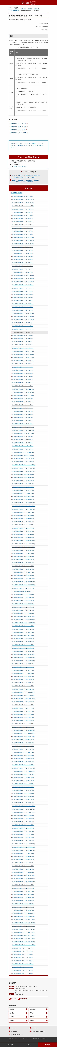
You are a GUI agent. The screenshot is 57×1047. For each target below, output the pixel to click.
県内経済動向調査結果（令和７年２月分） (22, 231)
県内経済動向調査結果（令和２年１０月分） (23, 395)
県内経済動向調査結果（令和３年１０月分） (23, 357)
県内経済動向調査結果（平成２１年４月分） (23, 831)
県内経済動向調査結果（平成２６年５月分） (23, 638)
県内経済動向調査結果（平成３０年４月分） (23, 490)
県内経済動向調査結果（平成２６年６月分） (23, 635)
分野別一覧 (16, 8)
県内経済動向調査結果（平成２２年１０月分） (23, 774)
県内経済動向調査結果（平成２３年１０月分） (23, 736)
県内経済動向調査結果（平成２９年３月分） (23, 531)
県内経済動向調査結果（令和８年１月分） (22, 196)
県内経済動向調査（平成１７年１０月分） (22, 954)
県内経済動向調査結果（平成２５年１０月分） (23, 660)
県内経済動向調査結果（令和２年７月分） (22, 405)
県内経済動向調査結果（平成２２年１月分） (23, 802)
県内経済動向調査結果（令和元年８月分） (22, 439)
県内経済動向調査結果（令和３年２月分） (22, 382)
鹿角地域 (12, 1009)
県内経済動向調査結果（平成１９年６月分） (23, 894)
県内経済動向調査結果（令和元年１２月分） (23, 427)
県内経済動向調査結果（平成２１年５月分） (23, 828)
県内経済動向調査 (18, 177)
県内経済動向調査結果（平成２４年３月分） (23, 720)
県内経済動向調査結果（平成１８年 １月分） (23, 945)
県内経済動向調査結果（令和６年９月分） (22, 247)
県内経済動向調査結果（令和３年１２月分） (23, 351)
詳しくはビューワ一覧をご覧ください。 (21, 145)
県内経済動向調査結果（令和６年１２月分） (23, 237)
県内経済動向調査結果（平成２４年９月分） (23, 701)
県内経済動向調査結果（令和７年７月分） (22, 215)
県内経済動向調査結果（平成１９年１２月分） (23, 875)
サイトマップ (13, 1028)
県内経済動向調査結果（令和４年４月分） (22, 338)
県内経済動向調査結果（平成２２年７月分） (23, 784)
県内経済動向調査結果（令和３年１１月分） (23, 354)
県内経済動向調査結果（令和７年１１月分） (23, 202)
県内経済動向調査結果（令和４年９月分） (22, 322)
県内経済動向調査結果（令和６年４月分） (22, 262)
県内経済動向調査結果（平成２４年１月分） (23, 727)
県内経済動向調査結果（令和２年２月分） (22, 420)
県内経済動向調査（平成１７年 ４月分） (22, 973)
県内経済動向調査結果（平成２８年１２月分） (23, 540)
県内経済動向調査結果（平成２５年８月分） (23, 667)
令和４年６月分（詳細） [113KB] (18, 126)
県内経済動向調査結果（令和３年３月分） (22, 379)
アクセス (13, 998)
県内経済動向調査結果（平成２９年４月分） (23, 528)
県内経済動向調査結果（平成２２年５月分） (23, 790)
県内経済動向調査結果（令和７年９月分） (22, 209)
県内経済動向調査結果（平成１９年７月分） (23, 891)
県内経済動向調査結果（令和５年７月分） (22, 291)
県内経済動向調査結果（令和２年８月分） (22, 401)
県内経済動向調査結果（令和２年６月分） (22, 408)
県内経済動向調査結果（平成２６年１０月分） (23, 622)
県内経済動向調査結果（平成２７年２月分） (23, 610)
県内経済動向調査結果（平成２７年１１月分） (23, 581)
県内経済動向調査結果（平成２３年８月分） (23, 742)
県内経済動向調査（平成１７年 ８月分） (22, 960)
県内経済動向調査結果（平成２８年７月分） (23, 556)
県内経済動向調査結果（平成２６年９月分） (23, 626)
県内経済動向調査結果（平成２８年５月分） (23, 562)
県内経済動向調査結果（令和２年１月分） (22, 423)
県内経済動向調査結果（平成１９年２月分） (23, 907)
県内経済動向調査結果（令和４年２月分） (22, 344)
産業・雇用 (23, 8)
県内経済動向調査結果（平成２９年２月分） (23, 534)
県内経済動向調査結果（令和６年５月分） (22, 259)
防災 (48, 1044)
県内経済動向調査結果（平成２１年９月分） (23, 815)
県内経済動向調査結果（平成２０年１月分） (23, 872)
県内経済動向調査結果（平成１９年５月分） (23, 897)
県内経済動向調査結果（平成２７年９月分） (23, 588)
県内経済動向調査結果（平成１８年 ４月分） (23, 935)
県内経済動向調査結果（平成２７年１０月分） (23, 585)
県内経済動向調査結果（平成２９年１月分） (23, 537)
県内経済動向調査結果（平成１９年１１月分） (23, 878)
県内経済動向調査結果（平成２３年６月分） (23, 749)
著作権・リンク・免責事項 (38, 1031)
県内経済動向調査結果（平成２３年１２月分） (23, 730)
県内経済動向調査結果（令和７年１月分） (22, 234)
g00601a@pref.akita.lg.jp (20, 166)
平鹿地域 (12, 1020)
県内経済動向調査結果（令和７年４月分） (22, 225)
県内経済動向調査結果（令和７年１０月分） (23, 206)
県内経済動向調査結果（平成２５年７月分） (23, 670)
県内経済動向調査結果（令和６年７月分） (22, 253)
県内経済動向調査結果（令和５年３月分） (22, 303)
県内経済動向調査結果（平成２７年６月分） (23, 597)
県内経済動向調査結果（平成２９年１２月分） (23, 502)
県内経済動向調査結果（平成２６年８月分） (23, 629)
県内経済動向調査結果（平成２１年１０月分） (23, 812)
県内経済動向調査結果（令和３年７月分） (22, 367)
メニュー (10, 1044)
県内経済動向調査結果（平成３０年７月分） (23, 480)
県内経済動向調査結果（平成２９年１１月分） (23, 506)
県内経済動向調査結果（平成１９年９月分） (23, 885)
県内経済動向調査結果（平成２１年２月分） (23, 837)
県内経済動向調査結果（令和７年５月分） (22, 221)
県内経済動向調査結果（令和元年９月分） (22, 436)
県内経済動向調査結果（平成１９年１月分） (23, 910)
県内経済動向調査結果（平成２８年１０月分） (23, 547)
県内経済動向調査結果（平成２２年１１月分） (23, 771)
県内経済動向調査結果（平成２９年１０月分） (23, 509)
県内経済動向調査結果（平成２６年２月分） (23, 648)
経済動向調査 (37, 8)
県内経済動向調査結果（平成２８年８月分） (23, 553)
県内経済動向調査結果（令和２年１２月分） (23, 389)
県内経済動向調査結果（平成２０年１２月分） (23, 843)
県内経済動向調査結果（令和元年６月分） (22, 446)
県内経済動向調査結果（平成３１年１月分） (23, 461)
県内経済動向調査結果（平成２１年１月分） (23, 840)
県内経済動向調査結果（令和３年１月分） (22, 386)
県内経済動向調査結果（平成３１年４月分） (23, 452)
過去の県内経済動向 (14, 10)
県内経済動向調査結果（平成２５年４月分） (23, 679)
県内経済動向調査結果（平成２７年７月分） (23, 594)
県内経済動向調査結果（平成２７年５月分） (23, 600)
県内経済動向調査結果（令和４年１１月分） (23, 316)
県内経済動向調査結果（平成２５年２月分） (23, 686)
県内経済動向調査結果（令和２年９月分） (22, 398)
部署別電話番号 (24, 998)
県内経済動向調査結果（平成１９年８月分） (23, 888)
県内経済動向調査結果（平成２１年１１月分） (23, 809)
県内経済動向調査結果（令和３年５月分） (22, 373)
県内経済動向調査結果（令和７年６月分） (22, 218)
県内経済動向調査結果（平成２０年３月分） (23, 866)
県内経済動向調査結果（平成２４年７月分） (23, 708)
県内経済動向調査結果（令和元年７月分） (22, 442)
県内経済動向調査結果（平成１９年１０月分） (23, 881)
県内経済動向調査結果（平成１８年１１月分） (23, 916)
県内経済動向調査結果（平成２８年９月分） (23, 550)
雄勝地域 (32, 1020)
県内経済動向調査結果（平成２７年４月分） (23, 603)
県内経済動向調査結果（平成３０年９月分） (23, 474)
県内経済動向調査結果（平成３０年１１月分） (23, 468)
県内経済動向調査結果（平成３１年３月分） (23, 455)
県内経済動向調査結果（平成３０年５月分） (23, 487)
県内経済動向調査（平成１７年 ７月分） (22, 964)
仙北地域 (32, 1017)
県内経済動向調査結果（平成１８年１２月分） (23, 913)
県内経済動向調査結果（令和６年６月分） (22, 256)
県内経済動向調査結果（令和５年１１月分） (23, 278)
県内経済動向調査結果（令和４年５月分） (22, 335)
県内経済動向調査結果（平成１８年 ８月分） (23, 922)
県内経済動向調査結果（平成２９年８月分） (23, 515)
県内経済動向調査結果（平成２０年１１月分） (23, 847)
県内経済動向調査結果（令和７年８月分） (22, 212)
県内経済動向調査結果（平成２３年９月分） (23, 739)
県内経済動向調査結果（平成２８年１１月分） (23, 544)
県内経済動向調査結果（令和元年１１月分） (23, 430)
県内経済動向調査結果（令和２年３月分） (22, 417)
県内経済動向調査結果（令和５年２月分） (22, 307)
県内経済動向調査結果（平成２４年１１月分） (23, 695)
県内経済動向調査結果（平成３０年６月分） (23, 483)
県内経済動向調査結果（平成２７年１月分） (23, 613)
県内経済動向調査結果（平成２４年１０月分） (23, 698)
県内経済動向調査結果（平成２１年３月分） (23, 834)
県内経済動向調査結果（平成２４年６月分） (23, 711)
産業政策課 (37, 175)
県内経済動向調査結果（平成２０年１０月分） (23, 850)
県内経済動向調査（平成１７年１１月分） (22, 951)
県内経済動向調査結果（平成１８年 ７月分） (23, 926)
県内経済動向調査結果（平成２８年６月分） (23, 559)
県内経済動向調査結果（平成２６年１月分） (23, 651)
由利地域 (12, 1017)
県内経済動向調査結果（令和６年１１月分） (23, 240)
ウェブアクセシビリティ (16, 1034)
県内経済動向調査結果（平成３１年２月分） (23, 458)
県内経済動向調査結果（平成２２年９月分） (23, 777)
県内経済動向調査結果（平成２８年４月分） (23, 566)
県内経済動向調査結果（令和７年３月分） (22, 228)
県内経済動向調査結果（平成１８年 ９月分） (23, 919)
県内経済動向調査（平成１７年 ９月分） (22, 957)
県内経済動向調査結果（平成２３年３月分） (23, 758)
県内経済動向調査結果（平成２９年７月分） (23, 518)
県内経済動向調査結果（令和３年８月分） (22, 363)
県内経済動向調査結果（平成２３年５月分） (23, 752)
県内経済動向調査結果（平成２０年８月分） (23, 853)
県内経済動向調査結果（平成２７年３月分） (23, 607)
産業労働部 (29, 175)
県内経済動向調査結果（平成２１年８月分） (23, 818)
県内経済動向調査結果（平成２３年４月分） (23, 755)
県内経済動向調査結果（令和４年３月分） (22, 341)
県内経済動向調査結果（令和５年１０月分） (23, 281)
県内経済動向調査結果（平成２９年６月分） (23, 521)
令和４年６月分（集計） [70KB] (17, 129)
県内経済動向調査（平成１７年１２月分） (22, 948)
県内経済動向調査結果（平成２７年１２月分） (23, 578)
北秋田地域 (32, 1009)
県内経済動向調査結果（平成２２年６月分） (23, 787)
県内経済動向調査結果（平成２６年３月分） (23, 645)
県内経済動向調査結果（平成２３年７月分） (23, 746)
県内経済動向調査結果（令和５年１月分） (22, 310)
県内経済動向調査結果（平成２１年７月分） (23, 821)
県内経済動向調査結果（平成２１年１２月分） (23, 806)
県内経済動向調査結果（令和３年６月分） (22, 370)
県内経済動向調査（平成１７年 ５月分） (22, 970)
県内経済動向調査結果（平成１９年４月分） (23, 900)
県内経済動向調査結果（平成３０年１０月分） (23, 471)
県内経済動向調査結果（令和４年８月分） (22, 326)
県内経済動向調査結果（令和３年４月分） (22, 376)
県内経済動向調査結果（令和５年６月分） (22, 294)
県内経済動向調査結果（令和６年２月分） (22, 269)
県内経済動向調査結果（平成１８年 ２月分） (23, 941)
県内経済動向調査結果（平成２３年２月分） (23, 761)
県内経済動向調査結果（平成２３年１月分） (23, 765)
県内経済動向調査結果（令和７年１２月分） (23, 199)
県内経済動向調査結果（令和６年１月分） (22, 272)
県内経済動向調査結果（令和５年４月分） (22, 300)
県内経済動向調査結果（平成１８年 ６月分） (23, 929)
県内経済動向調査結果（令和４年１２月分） (23, 313)
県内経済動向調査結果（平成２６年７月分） (23, 632)
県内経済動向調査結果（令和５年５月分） (22, 297)
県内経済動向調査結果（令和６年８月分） (22, 250)
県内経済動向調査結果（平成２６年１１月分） (23, 619)
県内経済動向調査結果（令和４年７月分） (22, 329)
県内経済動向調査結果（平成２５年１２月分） (23, 654)
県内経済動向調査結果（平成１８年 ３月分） (23, 938)
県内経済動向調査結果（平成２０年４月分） (23, 862)
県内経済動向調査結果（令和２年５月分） (22, 411)
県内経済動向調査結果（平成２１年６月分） (23, 825)
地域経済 (30, 8)
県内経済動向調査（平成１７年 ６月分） (22, 967)
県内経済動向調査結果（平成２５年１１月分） (23, 657)
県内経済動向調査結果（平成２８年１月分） (23, 575)
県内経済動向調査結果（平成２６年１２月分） (23, 616)
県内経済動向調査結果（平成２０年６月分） (23, 859)
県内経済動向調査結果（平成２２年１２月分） (23, 768)
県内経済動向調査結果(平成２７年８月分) (22, 591)
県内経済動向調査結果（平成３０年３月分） (23, 493)
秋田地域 (32, 1013)
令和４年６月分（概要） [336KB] (18, 123)
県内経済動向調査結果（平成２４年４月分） (23, 717)
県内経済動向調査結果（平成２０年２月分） (23, 869)
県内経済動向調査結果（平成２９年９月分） (23, 512)
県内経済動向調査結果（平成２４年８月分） (23, 705)
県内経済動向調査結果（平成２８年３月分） (23, 569)
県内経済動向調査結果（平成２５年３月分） (23, 682)
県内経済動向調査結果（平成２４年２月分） (23, 724)
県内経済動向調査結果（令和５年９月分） (22, 285)
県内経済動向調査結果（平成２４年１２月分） (23, 692)
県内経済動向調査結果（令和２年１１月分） (23, 392)
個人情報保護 (13, 1031)
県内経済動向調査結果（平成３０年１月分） (23, 499)
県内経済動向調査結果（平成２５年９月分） (23, 663)
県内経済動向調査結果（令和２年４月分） (22, 414)
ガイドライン (34, 1028)
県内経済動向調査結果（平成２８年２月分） (23, 572)
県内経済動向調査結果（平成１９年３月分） (23, 903)
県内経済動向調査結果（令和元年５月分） (22, 449)
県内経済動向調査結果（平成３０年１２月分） (23, 465)
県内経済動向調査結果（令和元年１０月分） (23, 433)
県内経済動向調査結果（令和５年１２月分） (23, 275)
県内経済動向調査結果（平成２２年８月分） (23, 780)
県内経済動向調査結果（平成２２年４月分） (23, 793)
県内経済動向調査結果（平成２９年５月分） (23, 525)
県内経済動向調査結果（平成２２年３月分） (23, 796)
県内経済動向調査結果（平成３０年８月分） (23, 477)
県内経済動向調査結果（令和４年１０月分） (23, 319)
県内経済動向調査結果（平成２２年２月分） (23, 799)
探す (29, 1044)
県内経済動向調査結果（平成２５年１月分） (23, 689)
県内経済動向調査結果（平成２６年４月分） (23, 641)
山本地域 (12, 1013)
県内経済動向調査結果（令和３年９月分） (22, 360)
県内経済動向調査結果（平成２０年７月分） (23, 856)
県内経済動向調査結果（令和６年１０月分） (23, 243)
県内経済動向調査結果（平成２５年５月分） (23, 676)
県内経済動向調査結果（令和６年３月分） (22, 266)
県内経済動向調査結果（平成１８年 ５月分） (23, 932)
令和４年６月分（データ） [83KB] (18, 132)
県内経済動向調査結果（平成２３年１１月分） (23, 733)
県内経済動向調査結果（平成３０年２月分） (23, 496)
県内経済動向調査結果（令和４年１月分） (22, 348)
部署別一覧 (20, 175)
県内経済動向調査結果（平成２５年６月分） (23, 673)
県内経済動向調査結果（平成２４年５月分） (23, 714)
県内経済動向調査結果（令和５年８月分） (22, 288)
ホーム (10, 8)
